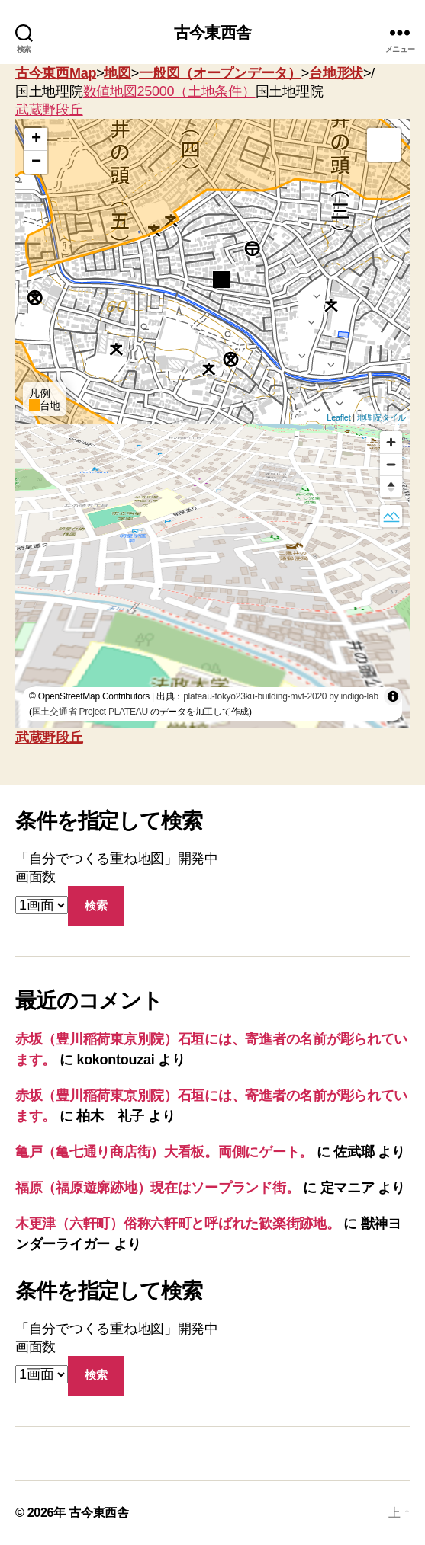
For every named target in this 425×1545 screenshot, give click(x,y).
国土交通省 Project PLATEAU (90, 711)
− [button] (36, 162)
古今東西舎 (212, 32)
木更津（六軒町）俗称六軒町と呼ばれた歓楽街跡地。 (177, 1223)
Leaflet (338, 417)
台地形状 (336, 73)
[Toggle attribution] (393, 696)
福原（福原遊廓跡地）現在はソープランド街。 (157, 1187)
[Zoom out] (391, 464)
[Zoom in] (391, 442)
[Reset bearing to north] (391, 486)
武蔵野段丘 (49, 109)
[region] (212, 576)
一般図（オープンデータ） (220, 73)
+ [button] (36, 139)
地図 (117, 73)
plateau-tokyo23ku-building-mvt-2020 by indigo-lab (280, 696)
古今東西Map (55, 73)
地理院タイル (381, 417)
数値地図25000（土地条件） (169, 91)
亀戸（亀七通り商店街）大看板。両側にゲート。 (164, 1152)
